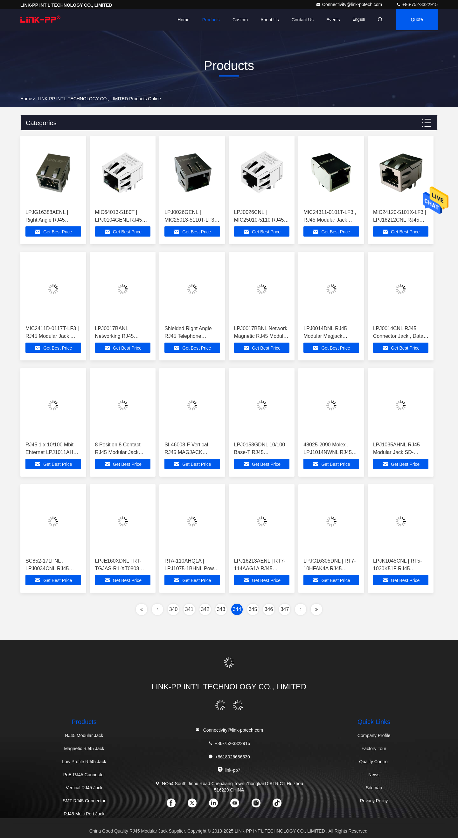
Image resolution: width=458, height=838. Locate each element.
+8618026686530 (229, 756)
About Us (268, 19)
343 (221, 609)
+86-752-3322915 (417, 4)
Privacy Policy (374, 800)
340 (173, 609)
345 (253, 609)
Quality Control (374, 761)
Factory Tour (374, 748)
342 (205, 609)
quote (416, 19)
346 (269, 609)
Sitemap (374, 787)
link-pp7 (229, 770)
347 (285, 609)
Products (209, 19)
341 (189, 609)
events (331, 19)
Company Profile (374, 735)
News (373, 774)
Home (181, 19)
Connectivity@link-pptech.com (349, 4)
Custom (238, 19)
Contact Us (300, 19)
